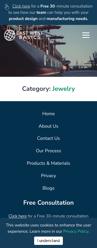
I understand (48, 241)
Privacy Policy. (76, 231)
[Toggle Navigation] (86, 35)
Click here (21, 6)
